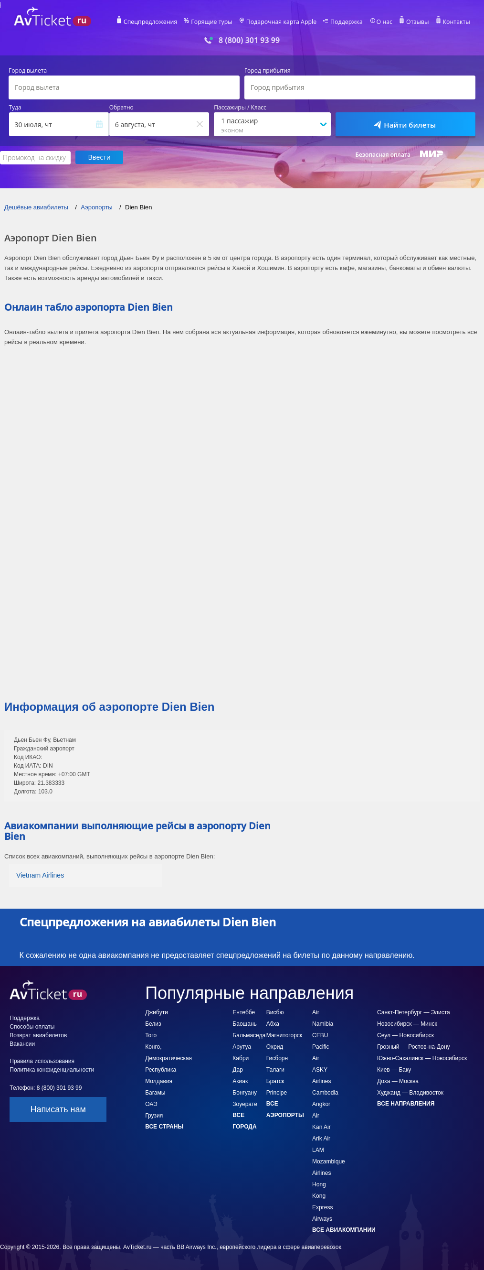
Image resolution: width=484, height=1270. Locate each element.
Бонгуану (244, 1092)
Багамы (155, 1092)
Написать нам (57, 1109)
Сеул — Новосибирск (405, 1034)
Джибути (156, 1012)
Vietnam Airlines (40, 875)
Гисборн (277, 1057)
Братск (275, 1080)
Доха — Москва (398, 1080)
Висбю (275, 1012)
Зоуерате (244, 1103)
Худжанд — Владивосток (410, 1092)
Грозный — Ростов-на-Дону (413, 1046)
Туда (15, 107)
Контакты (455, 22)
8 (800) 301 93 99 (249, 40)
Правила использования (42, 1060)
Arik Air (321, 1138)
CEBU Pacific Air (320, 1046)
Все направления (405, 1103)
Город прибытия (267, 71)
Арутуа (241, 1046)
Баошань (244, 1023)
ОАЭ (151, 1103)
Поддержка (347, 22)
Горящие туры (215, 22)
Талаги (275, 1069)
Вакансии (22, 1043)
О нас (384, 22)
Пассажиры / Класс (240, 107)
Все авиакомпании (344, 1229)
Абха (272, 1023)
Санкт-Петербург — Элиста (413, 1012)
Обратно (121, 107)
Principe (276, 1092)
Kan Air (321, 1126)
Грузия (154, 1115)
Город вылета (28, 71)
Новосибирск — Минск (407, 1023)
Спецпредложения (155, 22)
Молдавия (158, 1080)
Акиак (240, 1080)
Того (151, 1034)
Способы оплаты (32, 1026)
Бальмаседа (248, 1034)
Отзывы (417, 22)
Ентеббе (243, 1012)
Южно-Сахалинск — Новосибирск (422, 1057)
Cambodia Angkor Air (325, 1103)
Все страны (164, 1126)
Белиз (153, 1023)
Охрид (275, 1046)
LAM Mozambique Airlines (328, 1161)
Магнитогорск (284, 1034)
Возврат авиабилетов (38, 1034)
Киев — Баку (394, 1069)
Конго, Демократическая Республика (168, 1058)
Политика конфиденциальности (52, 1069)
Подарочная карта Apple (283, 22)
